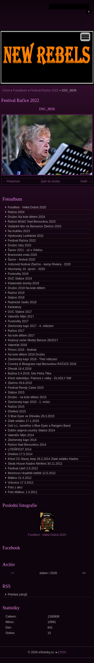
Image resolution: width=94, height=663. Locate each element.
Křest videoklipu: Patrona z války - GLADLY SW (39, 378)
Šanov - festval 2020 (21, 259)
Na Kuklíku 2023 (19, 231)
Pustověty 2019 (18, 274)
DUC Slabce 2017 (20, 312)
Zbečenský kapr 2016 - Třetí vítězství (32, 359)
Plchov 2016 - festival (22, 349)
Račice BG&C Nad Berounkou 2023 (32, 221)
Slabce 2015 (16, 392)
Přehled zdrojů (17, 594)
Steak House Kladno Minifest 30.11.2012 (35, 463)
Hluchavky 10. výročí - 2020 (26, 269)
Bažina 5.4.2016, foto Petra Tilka (29, 373)
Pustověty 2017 (18, 321)
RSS (63, 652)
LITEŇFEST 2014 (20, 449)
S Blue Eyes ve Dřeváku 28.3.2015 (31, 416)
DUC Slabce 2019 (20, 278)
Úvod (6, 90)
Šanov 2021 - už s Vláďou (25, 250)
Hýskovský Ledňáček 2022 (26, 236)
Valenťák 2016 (17, 345)
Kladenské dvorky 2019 (23, 283)
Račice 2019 (16, 293)
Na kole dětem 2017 (21, 335)
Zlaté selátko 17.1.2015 (23, 421)
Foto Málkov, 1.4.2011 (22, 492)
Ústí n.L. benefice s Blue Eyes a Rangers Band (39, 425)
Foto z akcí (15, 487)
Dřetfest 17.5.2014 (20, 454)
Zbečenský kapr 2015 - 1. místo (29, 402)
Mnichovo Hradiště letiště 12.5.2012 (32, 473)
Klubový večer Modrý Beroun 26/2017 (33, 340)
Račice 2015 (16, 406)
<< (12, 573)
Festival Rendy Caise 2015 (26, 387)
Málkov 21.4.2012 (20, 478)
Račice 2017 (16, 330)
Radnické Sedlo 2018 (22, 302)
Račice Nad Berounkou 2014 (27, 444)
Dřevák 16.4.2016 (20, 368)
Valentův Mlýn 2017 (21, 316)
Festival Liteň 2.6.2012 (23, 468)
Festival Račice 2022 (44, 90)
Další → (85, 181)
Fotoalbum (20, 90)
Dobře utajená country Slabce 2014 (31, 430)
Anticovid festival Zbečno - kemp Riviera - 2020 (39, 264)
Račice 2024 (16, 212)
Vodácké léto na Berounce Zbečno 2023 (34, 226)
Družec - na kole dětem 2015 (27, 397)
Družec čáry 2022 (19, 245)
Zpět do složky (50, 181)
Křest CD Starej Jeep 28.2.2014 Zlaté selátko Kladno (43, 459)
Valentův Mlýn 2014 (21, 435)
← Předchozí (11, 181)
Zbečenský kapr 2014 (22, 440)
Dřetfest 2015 (17, 411)
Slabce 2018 (16, 297)
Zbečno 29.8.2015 (20, 383)
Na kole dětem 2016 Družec (26, 354)
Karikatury (14, 307)
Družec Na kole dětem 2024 (26, 217)
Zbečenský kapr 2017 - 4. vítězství (31, 326)
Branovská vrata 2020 (22, 255)
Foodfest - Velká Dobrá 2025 (27, 207)
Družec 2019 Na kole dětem (26, 288)
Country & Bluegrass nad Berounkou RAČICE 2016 (42, 364)
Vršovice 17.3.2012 (20, 482)
